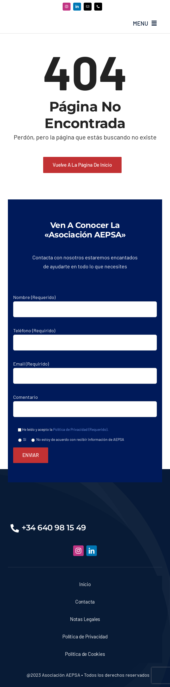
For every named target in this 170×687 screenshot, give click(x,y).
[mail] (88, 7)
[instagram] (67, 7)
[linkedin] (77, 7)
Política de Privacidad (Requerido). (80, 429)
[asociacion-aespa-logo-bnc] (85, 498)
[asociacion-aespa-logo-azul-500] (41, 19)
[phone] (98, 7)
